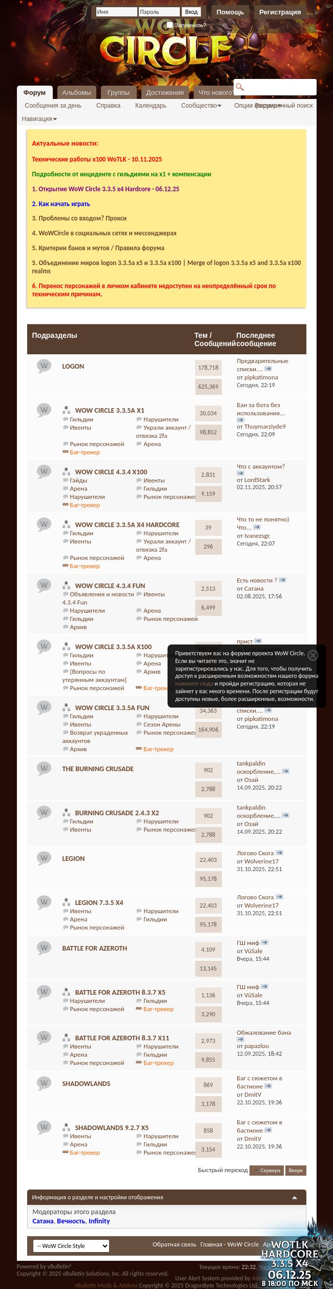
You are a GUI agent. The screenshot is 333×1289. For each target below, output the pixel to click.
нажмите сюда (194, 683)
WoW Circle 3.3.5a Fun (112, 707)
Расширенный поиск (284, 105)
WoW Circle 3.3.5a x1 (109, 410)
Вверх (296, 1170)
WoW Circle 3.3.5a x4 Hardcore (127, 524)
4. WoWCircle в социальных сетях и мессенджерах (104, 233)
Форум (35, 92)
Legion (74, 858)
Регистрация (280, 12)
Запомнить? (186, 25)
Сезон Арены (161, 724)
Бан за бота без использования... (260, 409)
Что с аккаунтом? (261, 466)
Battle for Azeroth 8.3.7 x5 (120, 992)
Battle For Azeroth (95, 948)
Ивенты (80, 427)
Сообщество (199, 105)
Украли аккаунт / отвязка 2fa (163, 431)
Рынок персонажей (97, 444)
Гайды (78, 480)
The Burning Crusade (98, 768)
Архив (78, 627)
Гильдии (81, 419)
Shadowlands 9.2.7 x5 (112, 1127)
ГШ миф (248, 942)
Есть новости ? (257, 580)
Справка (108, 105)
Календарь (151, 105)
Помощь (230, 12)
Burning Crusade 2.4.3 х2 (117, 813)
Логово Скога (255, 853)
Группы (119, 92)
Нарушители (160, 419)
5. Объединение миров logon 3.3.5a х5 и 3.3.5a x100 (106, 263)
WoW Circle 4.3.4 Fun (110, 585)
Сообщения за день (53, 105)
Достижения (165, 92)
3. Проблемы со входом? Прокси (79, 218)
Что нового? (217, 92)
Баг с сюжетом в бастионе (259, 1082)
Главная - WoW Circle (229, 1244)
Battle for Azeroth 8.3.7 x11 (122, 1038)
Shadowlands (87, 1083)
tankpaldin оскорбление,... (258, 767)
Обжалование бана (264, 1032)
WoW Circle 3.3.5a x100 (113, 646)
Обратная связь (174, 1244)
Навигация (37, 119)
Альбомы (77, 92)
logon (74, 366)
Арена (152, 444)
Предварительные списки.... (262, 365)
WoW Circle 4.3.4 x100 (111, 472)
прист (245, 641)
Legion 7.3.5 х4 (99, 902)
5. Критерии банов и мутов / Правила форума (98, 248)
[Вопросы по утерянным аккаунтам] (95, 675)
